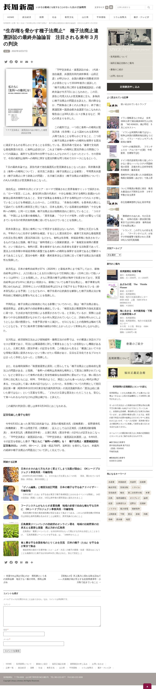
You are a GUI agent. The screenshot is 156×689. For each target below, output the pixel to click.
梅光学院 (112, 487)
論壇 (146, 498)
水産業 (111, 482)
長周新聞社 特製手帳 (130, 271)
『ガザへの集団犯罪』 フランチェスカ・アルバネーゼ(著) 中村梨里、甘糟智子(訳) (137, 149)
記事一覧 (10, 671)
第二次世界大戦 (135, 493)
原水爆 (119, 519)
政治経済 (26, 17)
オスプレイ (135, 498)
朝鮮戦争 (136, 509)
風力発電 (124, 509)
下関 (122, 514)
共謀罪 (133, 482)
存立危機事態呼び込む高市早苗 (136, 202)
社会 (54, 17)
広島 (110, 498)
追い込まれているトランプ (133, 104)
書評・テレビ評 (141, 17)
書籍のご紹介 (116, 69)
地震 (128, 519)
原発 (138, 514)
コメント (7, 604)
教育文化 (69, 17)
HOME (10, 17)
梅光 (122, 493)
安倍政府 (112, 493)
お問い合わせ (116, 76)
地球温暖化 (121, 498)
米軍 (148, 493)
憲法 (130, 514)
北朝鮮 (143, 503)
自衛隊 (143, 482)
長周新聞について (119, 56)
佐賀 (110, 503)
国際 (41, 17)
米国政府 (122, 482)
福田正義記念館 (59, 668)
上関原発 (112, 514)
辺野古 (133, 503)
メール (6, 643)
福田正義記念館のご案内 (122, 63)
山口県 (85, 17)
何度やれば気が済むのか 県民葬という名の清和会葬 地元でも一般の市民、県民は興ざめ (25, 579)
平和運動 (101, 17)
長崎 (110, 519)
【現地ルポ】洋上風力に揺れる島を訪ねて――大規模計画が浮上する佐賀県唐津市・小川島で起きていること (79, 579)
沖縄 (145, 514)
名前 (5, 633)
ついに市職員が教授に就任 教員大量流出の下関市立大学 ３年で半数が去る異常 (137, 191)
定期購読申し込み (130, 87)
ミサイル (136, 487)
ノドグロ (112, 509)
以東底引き (121, 503)
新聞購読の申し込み (79, 668)
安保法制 (124, 487)
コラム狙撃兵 (120, 17)
